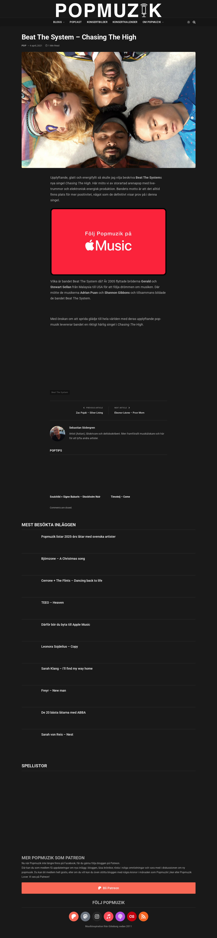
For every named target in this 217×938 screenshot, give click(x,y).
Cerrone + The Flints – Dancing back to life (71, 580)
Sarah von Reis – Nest (57, 734)
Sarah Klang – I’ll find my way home (67, 668)
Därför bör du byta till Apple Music (65, 624)
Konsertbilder (97, 22)
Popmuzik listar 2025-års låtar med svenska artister (78, 537)
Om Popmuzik (152, 22)
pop (24, 45)
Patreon (115, 863)
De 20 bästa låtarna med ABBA (63, 712)
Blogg (57, 22)
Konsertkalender (125, 22)
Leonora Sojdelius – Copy (59, 646)
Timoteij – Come (120, 496)
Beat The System (59, 392)
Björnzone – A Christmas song (63, 559)
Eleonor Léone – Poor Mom (129, 412)
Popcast (76, 22)
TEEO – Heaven (52, 602)
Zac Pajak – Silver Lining (89, 412)
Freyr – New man (53, 690)
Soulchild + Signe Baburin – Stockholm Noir (75, 496)
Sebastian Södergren (82, 427)
